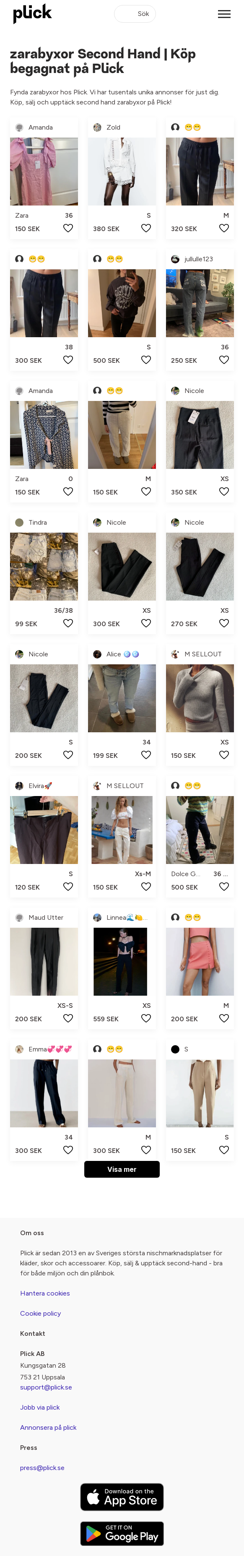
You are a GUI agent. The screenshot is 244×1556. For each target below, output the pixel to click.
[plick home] (32, 13)
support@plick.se (46, 1387)
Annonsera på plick (48, 1427)
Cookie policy (40, 1313)
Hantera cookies (45, 1293)
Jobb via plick (40, 1407)
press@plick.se (42, 1468)
